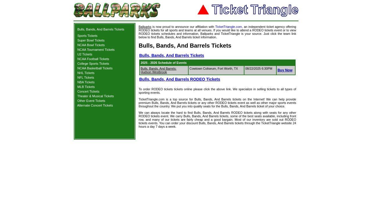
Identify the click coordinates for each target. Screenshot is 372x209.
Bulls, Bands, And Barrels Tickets (100, 29)
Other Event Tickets (91, 100)
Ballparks (145, 26)
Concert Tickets (88, 91)
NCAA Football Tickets (93, 59)
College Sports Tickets (93, 63)
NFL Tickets (85, 77)
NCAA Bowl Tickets (91, 45)
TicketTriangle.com (228, 26)
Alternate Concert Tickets (95, 105)
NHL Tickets (85, 73)
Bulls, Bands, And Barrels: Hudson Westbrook (158, 70)
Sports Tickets (87, 35)
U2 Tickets (84, 54)
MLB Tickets (86, 87)
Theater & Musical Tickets (95, 96)
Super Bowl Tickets (91, 40)
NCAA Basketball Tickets (94, 68)
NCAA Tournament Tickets (96, 49)
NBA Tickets (85, 82)
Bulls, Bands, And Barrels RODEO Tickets (179, 79)
